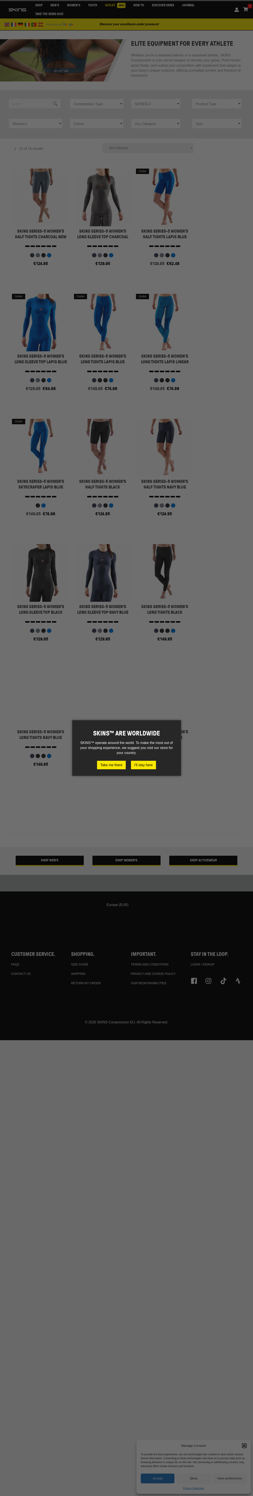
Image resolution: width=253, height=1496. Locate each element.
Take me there (111, 765)
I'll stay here (143, 765)
